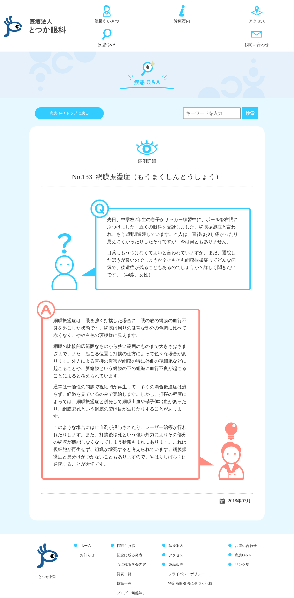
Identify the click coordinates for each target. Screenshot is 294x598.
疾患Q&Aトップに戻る (69, 92)
